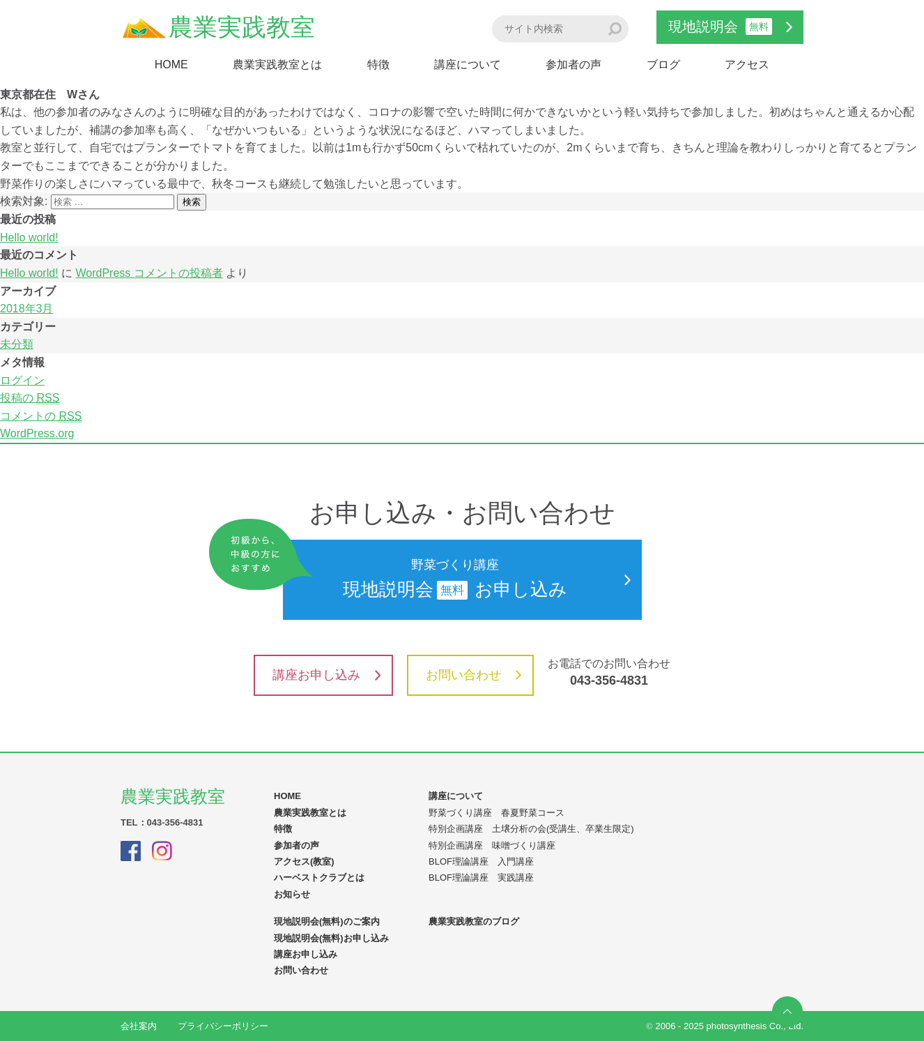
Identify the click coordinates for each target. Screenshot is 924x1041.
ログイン (22, 380)
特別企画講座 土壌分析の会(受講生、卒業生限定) (531, 828)
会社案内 (139, 1026)
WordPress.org (37, 433)
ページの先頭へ (787, 1011)
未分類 (16, 344)
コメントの (41, 416)
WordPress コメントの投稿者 (148, 273)
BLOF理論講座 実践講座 (481, 877)
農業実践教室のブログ (474, 921)
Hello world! (29, 237)
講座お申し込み (326, 675)
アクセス (747, 64)
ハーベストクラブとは (319, 877)
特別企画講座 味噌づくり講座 (492, 845)
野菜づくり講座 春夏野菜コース (496, 812)
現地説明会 (730, 26)
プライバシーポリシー (223, 1026)
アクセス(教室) (304, 861)
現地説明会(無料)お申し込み (331, 938)
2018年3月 (27, 308)
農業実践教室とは (277, 64)
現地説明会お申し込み (457, 579)
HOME (171, 64)
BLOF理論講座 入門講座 (481, 861)
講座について (467, 64)
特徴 (378, 64)
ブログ (663, 64)
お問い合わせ (473, 675)
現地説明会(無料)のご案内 (327, 921)
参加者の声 (573, 64)
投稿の (29, 398)
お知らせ (292, 894)
